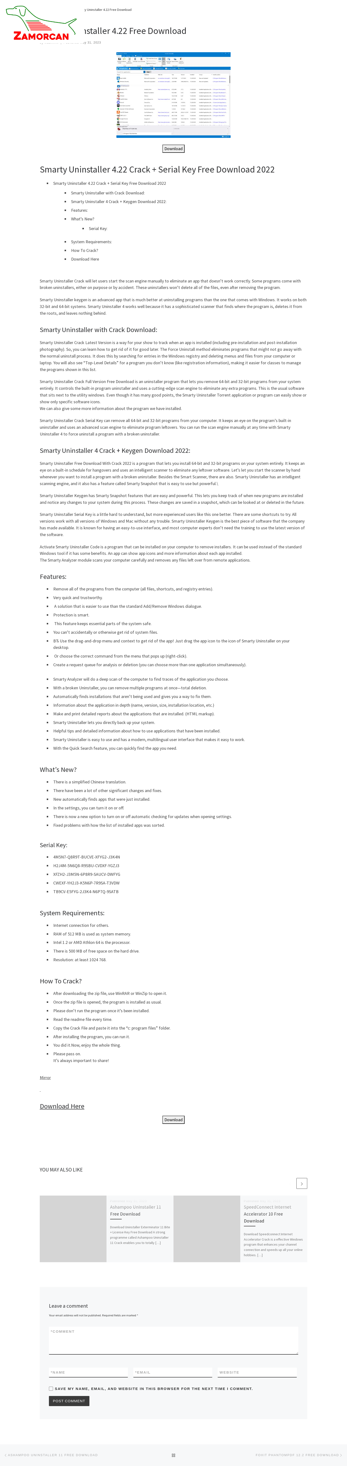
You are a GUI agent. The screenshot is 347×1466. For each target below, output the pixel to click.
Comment (63, 1331)
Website (229, 1372)
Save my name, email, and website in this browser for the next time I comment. (154, 1389)
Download (173, 148)
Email (143, 1372)
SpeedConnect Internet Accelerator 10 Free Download (267, 1214)
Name (58, 1372)
